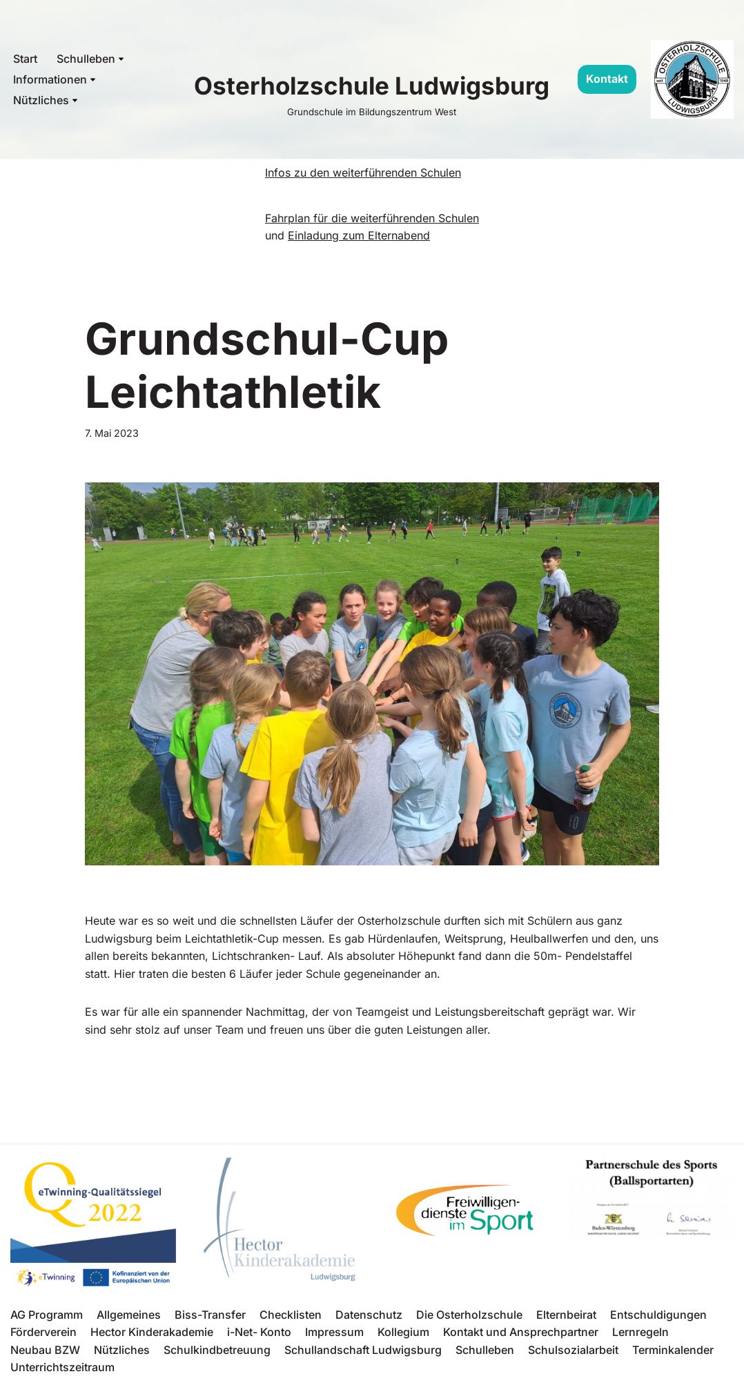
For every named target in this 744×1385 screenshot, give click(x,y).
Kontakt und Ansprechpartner (520, 1332)
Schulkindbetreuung (217, 1350)
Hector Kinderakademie (151, 1332)
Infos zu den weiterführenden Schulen (363, 172)
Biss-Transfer (210, 1315)
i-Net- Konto (259, 1332)
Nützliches (122, 1350)
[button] (121, 59)
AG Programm (46, 1315)
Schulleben (485, 1350)
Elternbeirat (566, 1315)
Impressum (334, 1332)
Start (25, 59)
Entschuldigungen (658, 1315)
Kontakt (607, 79)
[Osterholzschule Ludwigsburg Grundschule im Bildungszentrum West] (371, 92)
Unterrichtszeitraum (62, 1367)
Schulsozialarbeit (573, 1350)
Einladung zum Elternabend (359, 235)
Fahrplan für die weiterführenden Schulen (372, 218)
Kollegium (403, 1332)
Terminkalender (673, 1350)
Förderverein (43, 1332)
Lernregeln (640, 1332)
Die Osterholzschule (469, 1315)
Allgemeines (129, 1315)
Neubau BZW (45, 1350)
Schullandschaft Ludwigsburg (363, 1350)
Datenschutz (368, 1315)
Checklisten (291, 1315)
